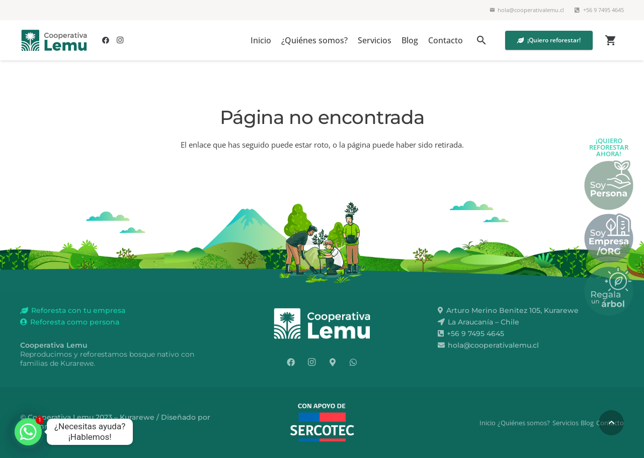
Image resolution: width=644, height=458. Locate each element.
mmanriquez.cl (47, 426)
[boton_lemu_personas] (609, 185)
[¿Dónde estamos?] (333, 362)
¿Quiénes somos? (524, 422)
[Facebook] (106, 40)
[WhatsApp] (353, 362)
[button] (481, 40)
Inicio (487, 422)
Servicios (565, 422)
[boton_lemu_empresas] (609, 238)
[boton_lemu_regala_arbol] (609, 291)
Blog (587, 422)
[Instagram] (120, 40)
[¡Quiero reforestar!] (549, 40)
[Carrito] (610, 40)
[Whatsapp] (28, 431)
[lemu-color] (54, 40)
